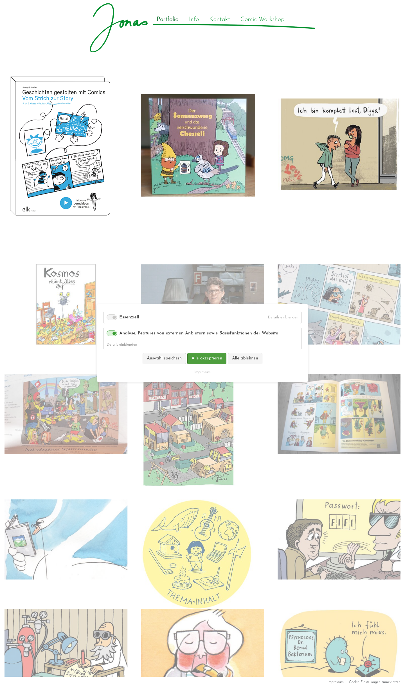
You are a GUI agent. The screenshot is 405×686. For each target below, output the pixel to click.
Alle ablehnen (245, 358)
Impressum (336, 682)
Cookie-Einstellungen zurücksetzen (374, 682)
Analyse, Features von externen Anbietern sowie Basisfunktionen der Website (198, 333)
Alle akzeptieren (207, 358)
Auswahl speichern (164, 358)
